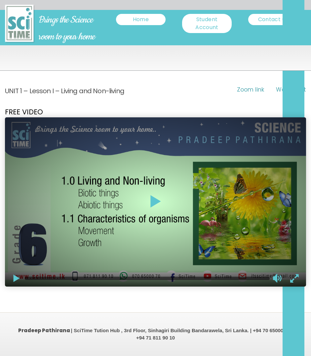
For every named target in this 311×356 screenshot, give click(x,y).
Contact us (273, 19)
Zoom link (250, 90)
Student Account (206, 23)
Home (141, 19)
